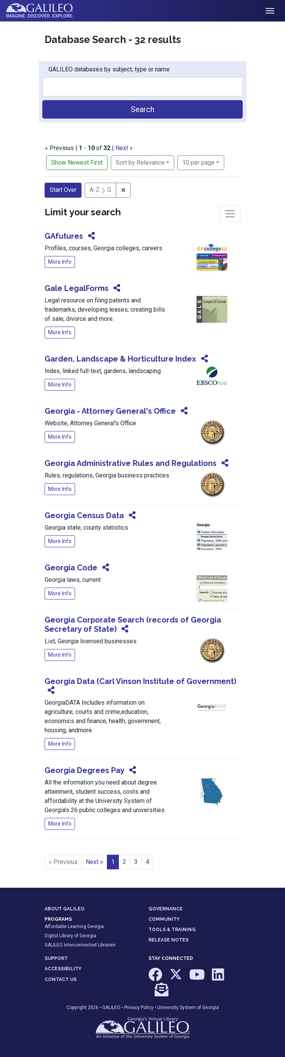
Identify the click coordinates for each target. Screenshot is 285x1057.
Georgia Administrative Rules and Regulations (131, 463)
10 (198, 162)
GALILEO (111, 1007)
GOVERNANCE (165, 909)
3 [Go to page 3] (136, 861)
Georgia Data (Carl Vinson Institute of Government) (140, 681)
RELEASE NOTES (168, 940)
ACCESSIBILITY (63, 968)
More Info (60, 262)
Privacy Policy (138, 1007)
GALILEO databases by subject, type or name (109, 69)
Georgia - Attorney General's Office (110, 411)
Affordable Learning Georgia (74, 926)
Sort (140, 162)
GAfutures (64, 236)
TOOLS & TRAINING (172, 929)
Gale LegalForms (76, 288)
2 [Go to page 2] (124, 861)
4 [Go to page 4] (147, 861)
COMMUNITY (164, 919)
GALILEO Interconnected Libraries (80, 945)
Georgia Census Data (84, 515)
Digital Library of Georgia (70, 935)
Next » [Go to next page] (94, 861)
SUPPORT (56, 958)
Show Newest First (77, 162)
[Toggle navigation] (270, 11)
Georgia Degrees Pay (84, 770)
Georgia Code (71, 567)
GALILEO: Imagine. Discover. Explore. (45, 10)
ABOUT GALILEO (65, 909)
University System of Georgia (188, 1007)
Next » (124, 148)
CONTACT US (61, 979)
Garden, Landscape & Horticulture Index (120, 358)
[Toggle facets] (230, 213)
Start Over (63, 189)
